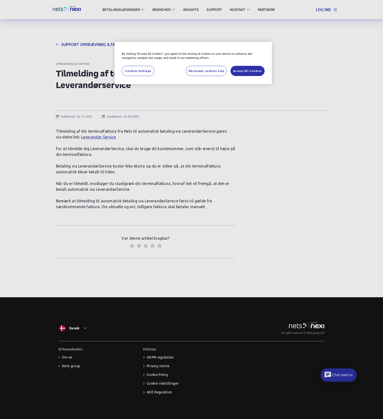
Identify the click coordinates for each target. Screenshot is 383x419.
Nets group (71, 366)
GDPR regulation (160, 357)
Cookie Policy (157, 375)
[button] (338, 375)
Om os (67, 357)
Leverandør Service (98, 137)
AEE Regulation (159, 392)
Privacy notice (158, 366)
